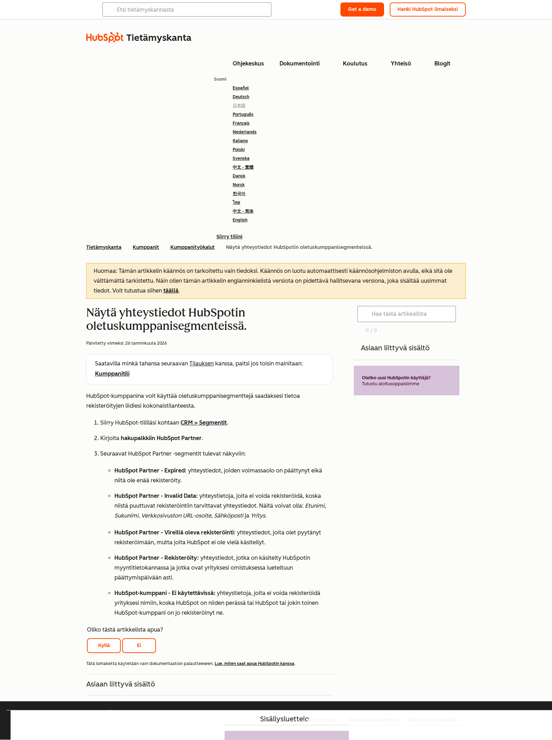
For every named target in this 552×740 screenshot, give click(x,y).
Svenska (241, 158)
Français (241, 123)
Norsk (239, 184)
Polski (239, 149)
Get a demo (362, 9)
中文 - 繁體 (243, 167)
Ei (139, 645)
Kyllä (104, 645)
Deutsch (241, 96)
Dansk (239, 176)
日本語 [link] (239, 105)
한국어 (239, 193)
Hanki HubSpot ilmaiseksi (427, 9)
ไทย (236, 202)
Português (243, 114)
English (240, 220)
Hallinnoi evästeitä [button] (432, 720)
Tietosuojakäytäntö (373, 720)
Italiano (240, 140)
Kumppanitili (112, 373)
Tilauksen (201, 363)
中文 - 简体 (243, 211)
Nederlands (245, 132)
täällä (170, 290)
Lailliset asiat (321, 720)
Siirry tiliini (230, 237)
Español (241, 88)
